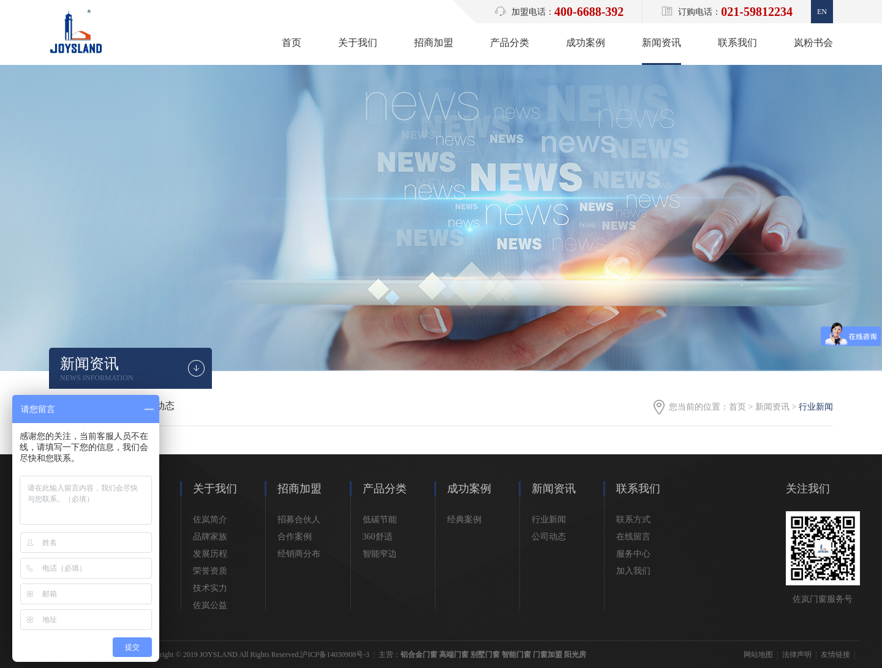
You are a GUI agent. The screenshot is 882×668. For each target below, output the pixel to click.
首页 (291, 42)
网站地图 (758, 654)
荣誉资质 (210, 571)
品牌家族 (210, 536)
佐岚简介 (210, 519)
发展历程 (210, 553)
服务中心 (633, 553)
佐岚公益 (210, 605)
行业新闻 (549, 519)
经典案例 (464, 519)
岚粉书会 (813, 42)
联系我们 (737, 42)
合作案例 (294, 536)
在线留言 (633, 536)
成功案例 (585, 42)
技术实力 (210, 588)
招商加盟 (433, 42)
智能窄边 (380, 553)
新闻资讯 (661, 42)
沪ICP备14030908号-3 (334, 654)
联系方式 (633, 519)
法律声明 (797, 654)
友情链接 (835, 654)
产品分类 (509, 42)
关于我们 (357, 42)
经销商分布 (298, 553)
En (822, 11)
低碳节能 (380, 519)
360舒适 (378, 536)
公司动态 (549, 536)
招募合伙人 (298, 519)
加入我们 (633, 571)
